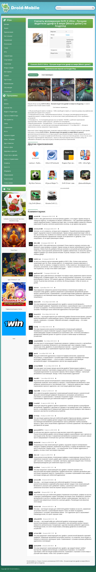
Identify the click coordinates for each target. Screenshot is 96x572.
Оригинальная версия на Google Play (60, 69)
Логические (8, 44)
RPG (5, 52)
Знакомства (8, 108)
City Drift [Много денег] (35, 203)
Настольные (8, 36)
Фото (6, 131)
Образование (8, 175)
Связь (6, 123)
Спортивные (8, 60)
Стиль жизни (8, 183)
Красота (7, 167)
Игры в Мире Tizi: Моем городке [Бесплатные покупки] (52, 183)
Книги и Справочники (11, 159)
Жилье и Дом (8, 147)
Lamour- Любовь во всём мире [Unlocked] (35, 163)
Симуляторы (8, 56)
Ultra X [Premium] (52, 163)
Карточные (7, 80)
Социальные (8, 127)
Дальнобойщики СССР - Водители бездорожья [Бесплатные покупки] (85, 183)
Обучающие (8, 87)
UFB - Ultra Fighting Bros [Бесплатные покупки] (85, 163)
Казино (6, 76)
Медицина (7, 171)
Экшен (6, 28)
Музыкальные (8, 83)
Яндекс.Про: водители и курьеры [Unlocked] (68, 163)
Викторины (7, 72)
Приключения (8, 32)
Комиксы (7, 163)
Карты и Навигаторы (11, 116)
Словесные (7, 91)
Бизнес (6, 104)
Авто (5, 100)
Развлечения (8, 179)
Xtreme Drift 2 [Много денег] (52, 203)
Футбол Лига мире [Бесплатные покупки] (35, 183)
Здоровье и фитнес (10, 151)
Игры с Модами (9, 139)
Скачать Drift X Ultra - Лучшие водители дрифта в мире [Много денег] (60, 64)
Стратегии (7, 64)
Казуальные (8, 40)
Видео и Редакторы (10, 112)
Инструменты (8, 119)
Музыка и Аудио (9, 135)
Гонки (6, 48)
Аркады (6, 24)
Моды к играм (8, 68)
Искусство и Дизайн (10, 155)
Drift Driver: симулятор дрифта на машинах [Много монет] (68, 183)
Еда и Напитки (9, 143)
